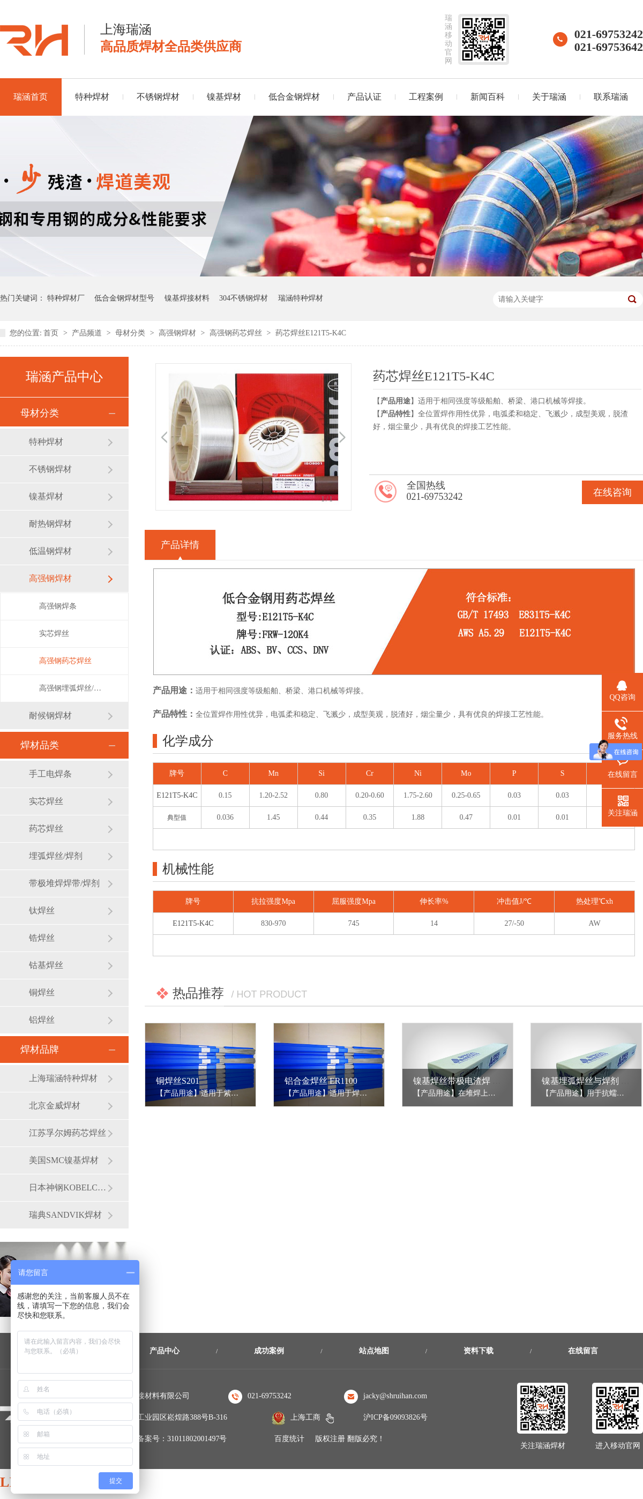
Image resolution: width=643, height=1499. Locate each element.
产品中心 (164, 1351)
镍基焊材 (224, 96)
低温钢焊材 (50, 551)
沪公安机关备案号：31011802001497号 (163, 1439)
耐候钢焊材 (50, 715)
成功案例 (269, 1351)
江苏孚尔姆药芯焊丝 (67, 1132)
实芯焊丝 (54, 633)
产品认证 (364, 96)
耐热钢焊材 (50, 523)
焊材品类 (39, 745)
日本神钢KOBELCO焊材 (68, 1187)
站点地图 (374, 1351)
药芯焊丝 (46, 828)
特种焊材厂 (66, 298)
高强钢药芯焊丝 (237, 333)
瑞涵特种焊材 (300, 298)
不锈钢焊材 (158, 96)
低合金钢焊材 (294, 96)
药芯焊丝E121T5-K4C (310, 333)
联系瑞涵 (611, 96)
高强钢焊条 (58, 606)
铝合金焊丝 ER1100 (321, 1080)
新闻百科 (487, 96)
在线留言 (583, 1351)
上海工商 (305, 1417)
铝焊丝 (42, 1019)
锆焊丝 (42, 937)
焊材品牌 (39, 1049)
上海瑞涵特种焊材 (63, 1078)
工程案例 (426, 96)
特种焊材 (92, 96)
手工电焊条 (50, 773)
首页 (52, 333)
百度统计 (289, 1439)
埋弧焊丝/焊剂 (56, 855)
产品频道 (88, 333)
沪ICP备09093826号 (395, 1417)
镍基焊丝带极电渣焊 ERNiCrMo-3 (476, 1080)
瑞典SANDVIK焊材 (65, 1214)
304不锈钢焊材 (243, 298)
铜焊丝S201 (177, 1080)
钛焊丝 (42, 910)
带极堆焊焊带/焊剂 (64, 883)
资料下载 (478, 1351)
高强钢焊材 (178, 333)
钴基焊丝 (46, 965)
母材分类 (131, 333)
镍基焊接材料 (187, 298)
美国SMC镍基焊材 (64, 1160)
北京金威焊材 (54, 1105)
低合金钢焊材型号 (124, 298)
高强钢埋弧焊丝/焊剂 (73, 688)
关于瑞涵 (549, 96)
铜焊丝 (42, 992)
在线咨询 (612, 492)
